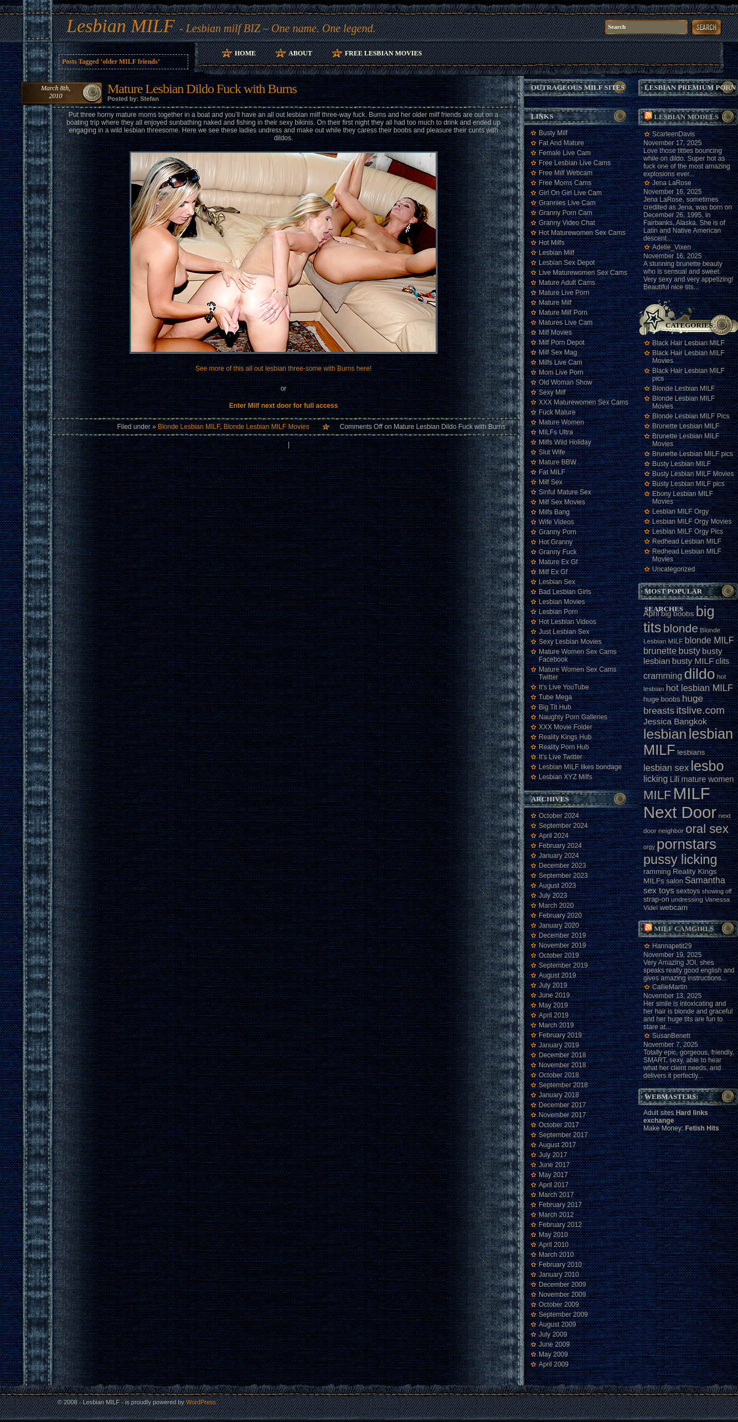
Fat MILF (552, 472)
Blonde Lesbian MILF (189, 427)
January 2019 (559, 1045)
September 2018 (563, 1085)
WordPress (201, 1402)
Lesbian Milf (556, 253)
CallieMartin (669, 987)
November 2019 (562, 945)
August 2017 (557, 1145)
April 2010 (554, 1245)
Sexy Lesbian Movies (570, 642)
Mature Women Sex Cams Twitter (578, 673)
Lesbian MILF (120, 26)
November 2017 (562, 1115)
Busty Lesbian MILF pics (688, 484)
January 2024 (559, 856)
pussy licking (680, 859)
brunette (660, 651)
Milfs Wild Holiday (565, 442)
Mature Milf (555, 302)
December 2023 (562, 865)
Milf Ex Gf (553, 572)
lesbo (707, 766)
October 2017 (559, 1125)
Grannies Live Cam (567, 203)
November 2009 (562, 1294)
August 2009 (557, 1324)
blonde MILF (709, 640)
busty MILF (693, 661)
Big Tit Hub (555, 707)
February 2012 (560, 1225)
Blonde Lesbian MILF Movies (266, 427)
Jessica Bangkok (675, 721)
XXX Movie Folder (565, 727)
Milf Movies (555, 332)
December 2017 (562, 1105)
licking (655, 779)
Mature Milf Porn (563, 312)
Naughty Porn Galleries (573, 717)
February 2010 (560, 1264)
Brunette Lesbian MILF (685, 426)
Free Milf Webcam (565, 173)
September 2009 (563, 1314)
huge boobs (661, 699)
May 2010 (553, 1235)
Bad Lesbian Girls (565, 592)
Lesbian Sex (557, 582)
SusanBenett (671, 1036)
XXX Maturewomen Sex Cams (583, 402)
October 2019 (559, 955)
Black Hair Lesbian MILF (688, 343)
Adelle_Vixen (671, 247)
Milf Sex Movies (562, 502)
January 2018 (559, 1095)
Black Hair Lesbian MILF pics (688, 374)
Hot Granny (555, 542)
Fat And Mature (561, 143)
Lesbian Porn (558, 612)
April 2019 (554, 1015)
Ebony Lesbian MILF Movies (682, 497)
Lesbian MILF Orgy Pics (687, 531)
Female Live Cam (565, 153)
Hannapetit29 (671, 946)
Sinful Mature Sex (565, 492)
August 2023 (557, 885)
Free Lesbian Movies (383, 53)
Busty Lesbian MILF (681, 464)
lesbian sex (666, 768)
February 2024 (560, 846)
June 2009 (554, 1344)
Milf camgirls (684, 928)
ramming (657, 871)
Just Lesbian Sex (564, 632)
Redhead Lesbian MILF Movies (686, 555)
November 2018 (562, 1065)
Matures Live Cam (565, 322)
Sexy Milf (552, 392)
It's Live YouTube (564, 687)
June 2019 (554, 995)
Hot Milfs (552, 243)
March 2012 (556, 1215)
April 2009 (554, 1364)
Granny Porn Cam (565, 213)
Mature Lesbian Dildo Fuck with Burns (202, 88)
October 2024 (559, 816)
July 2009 (553, 1334)
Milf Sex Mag (558, 352)
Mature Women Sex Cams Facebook (578, 655)
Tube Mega (555, 697)
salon (674, 881)
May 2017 (553, 1175)
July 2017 (553, 1155)
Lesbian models (686, 116)
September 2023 (563, 875)
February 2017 (560, 1205)
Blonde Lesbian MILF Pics (690, 416)
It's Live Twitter (560, 757)
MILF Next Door (679, 802)
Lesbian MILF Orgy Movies (691, 521)
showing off (717, 891)
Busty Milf (553, 133)
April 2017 (554, 1185)
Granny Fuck (558, 552)
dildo (699, 674)
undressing (687, 899)
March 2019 (556, 1025)
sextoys (688, 891)
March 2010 (556, 1255)
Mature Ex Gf (558, 562)
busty (689, 651)
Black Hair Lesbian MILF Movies (688, 357)
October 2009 (559, 1304)
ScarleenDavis (673, 134)
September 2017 (563, 1135)
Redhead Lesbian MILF (686, 541)
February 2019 (560, 1035)
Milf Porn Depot (562, 342)
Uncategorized (673, 569)
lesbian (665, 734)
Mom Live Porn (561, 372)
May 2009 (553, 1354)
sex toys (658, 890)
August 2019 (557, 975)
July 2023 (553, 895)
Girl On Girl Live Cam (570, 193)
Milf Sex (550, 482)
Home (245, 53)
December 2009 (562, 1284)
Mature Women (561, 422)
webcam (673, 907)
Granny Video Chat (567, 223)
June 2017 (554, 1165)
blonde (680, 628)
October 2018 (559, 1075)
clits (723, 661)
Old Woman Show (565, 382)
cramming (662, 676)
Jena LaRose (671, 183)
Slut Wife (552, 452)
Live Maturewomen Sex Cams (583, 273)
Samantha (705, 880)
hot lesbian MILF (699, 688)
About (300, 53)
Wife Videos (556, 522)
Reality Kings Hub (565, 737)
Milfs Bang (554, 512)
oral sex (707, 829)
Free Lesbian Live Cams (575, 163)
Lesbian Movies (562, 602)
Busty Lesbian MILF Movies (693, 474)
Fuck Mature (557, 412)
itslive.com (700, 710)
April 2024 (554, 836)
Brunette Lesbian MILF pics (692, 454)
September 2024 (563, 826)
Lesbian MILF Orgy (680, 511)
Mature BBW (557, 462)
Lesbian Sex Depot (567, 263)
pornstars (686, 844)
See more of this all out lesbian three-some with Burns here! (283, 368)
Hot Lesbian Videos (567, 622)
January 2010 (559, 1274)
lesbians (691, 752)
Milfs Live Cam (560, 362)
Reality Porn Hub (564, 747)
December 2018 (562, 1055)
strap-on (656, 899)
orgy (649, 846)
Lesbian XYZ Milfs (565, 777)
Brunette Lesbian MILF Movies (685, 440)
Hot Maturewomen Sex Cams (582, 233)
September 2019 (563, 965)
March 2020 (556, 905)
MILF (657, 795)
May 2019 (553, 1005)
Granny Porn (557, 532)
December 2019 (562, 935)
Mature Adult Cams (567, 283)
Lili (675, 779)
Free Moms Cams (565, 183)
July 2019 (553, 985)
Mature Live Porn (564, 292)
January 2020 (559, 925)
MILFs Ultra (556, 432)
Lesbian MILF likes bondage (580, 767)
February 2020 (560, 915)
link (728, 1249)
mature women (708, 779)
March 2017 (556, 1195)
